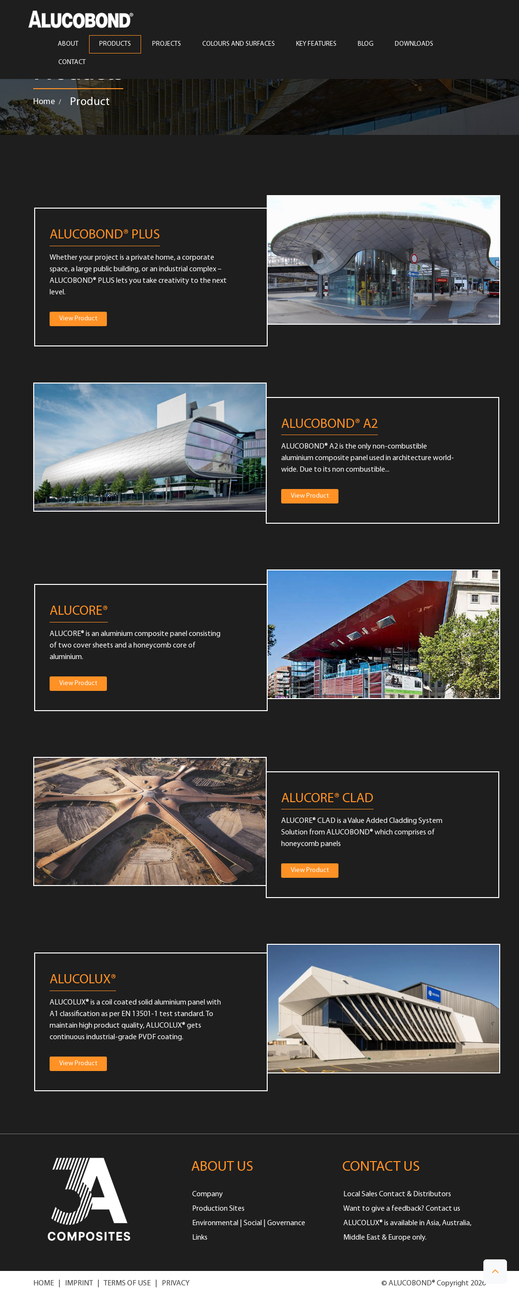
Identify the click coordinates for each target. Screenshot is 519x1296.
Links (200, 1238)
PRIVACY (176, 1283)
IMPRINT (79, 1283)
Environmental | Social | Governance (248, 1223)
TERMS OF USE (127, 1283)
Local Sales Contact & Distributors (397, 1194)
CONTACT (72, 62)
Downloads (414, 44)
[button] (495, 1271)
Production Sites (218, 1209)
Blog (365, 44)
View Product (78, 318)
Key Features (316, 44)
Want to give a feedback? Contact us (401, 1209)
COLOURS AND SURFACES (239, 44)
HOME (43, 1283)
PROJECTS (167, 44)
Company (207, 1194)
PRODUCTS (115, 44)
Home (44, 101)
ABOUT (68, 44)
